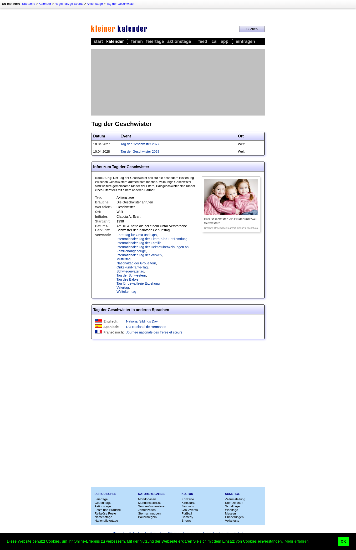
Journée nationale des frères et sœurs (154, 332)
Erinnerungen (234, 517)
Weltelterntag (126, 291)
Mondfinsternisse (150, 503)
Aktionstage (95, 3)
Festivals (188, 506)
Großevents (190, 510)
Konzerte (188, 499)
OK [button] (343, 541)
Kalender (45, 3)
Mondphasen (147, 499)
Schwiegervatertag (130, 271)
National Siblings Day (142, 321)
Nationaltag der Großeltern (136, 263)
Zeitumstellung (235, 499)
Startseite (28, 3)
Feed (202, 41)
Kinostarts (188, 503)
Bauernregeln (147, 517)
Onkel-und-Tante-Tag (132, 267)
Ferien (137, 41)
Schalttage (232, 506)
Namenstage (103, 517)
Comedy (187, 517)
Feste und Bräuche (108, 510)
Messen (230, 513)
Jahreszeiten (147, 510)
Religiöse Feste (105, 513)
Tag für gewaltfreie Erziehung (138, 283)
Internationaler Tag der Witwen (139, 255)
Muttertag (124, 259)
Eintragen (245, 41)
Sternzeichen (234, 503)
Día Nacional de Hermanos (146, 327)
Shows (186, 520)
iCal (214, 41)
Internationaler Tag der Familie (139, 243)
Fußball (187, 513)
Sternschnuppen (149, 513)
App (225, 41)
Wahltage (231, 510)
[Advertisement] (178, 82)
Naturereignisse (151, 494)
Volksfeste (232, 520)
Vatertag (123, 287)
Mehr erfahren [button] (297, 541)
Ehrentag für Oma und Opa (137, 235)
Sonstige (232, 494)
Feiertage (155, 41)
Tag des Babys (127, 279)
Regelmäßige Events (69, 3)
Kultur (187, 494)
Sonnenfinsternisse (151, 506)
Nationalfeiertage (106, 520)
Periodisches (105, 494)
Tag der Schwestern (131, 275)
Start (98, 41)
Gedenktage (103, 503)
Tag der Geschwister (120, 3)
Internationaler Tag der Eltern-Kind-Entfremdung (152, 239)
